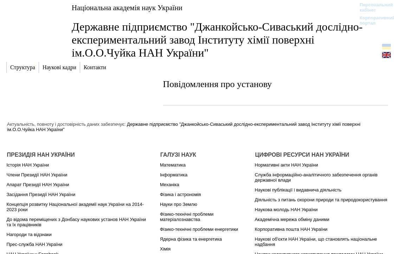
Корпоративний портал (373, 20)
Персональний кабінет (373, 7)
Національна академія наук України (127, 8)
